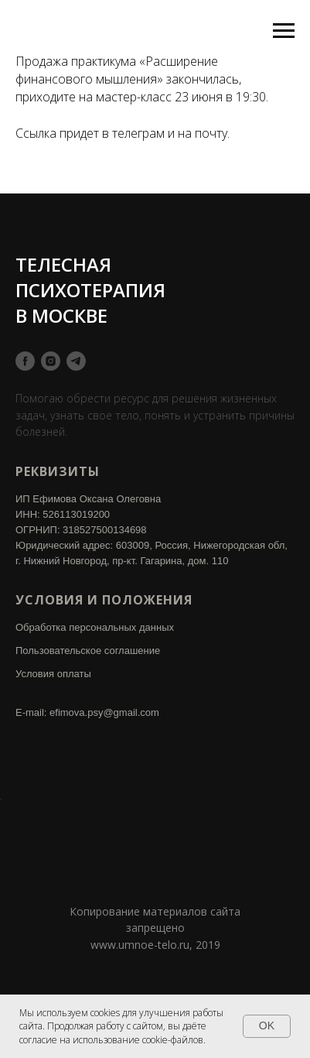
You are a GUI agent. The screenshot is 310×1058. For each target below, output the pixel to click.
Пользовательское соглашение (87, 650)
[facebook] (25, 361)
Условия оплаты (53, 674)
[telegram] (76, 361)
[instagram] (50, 361)
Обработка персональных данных (94, 627)
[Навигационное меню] (284, 31)
